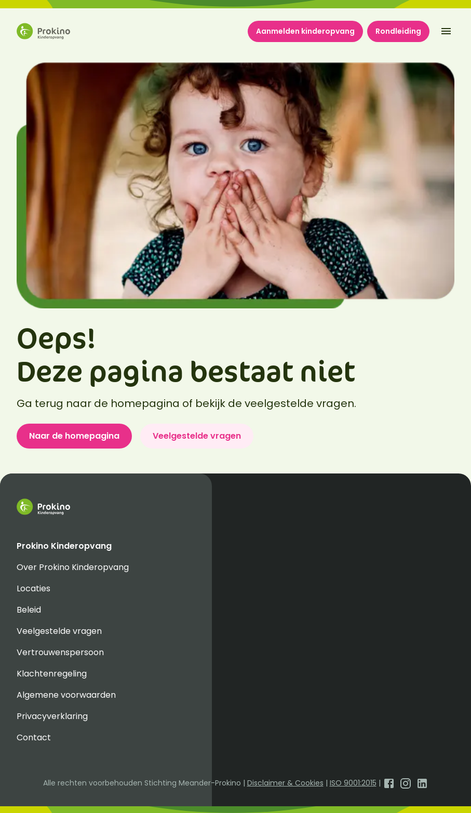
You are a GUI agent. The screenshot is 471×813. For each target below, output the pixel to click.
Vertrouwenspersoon (60, 652)
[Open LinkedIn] (422, 783)
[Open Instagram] (405, 783)
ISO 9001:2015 (353, 783)
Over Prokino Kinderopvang (73, 567)
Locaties (33, 588)
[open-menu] (446, 31)
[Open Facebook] (389, 783)
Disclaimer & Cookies (285, 783)
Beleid (29, 610)
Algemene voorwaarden (66, 695)
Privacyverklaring (52, 716)
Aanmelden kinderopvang (305, 31)
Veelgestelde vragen (197, 436)
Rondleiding (398, 31)
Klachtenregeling (52, 674)
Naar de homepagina (74, 436)
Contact (34, 737)
